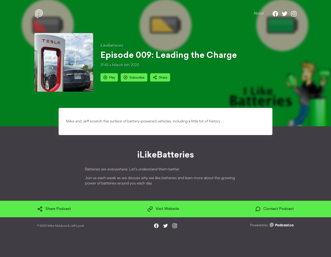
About (259, 13)
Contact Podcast (274, 209)
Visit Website (163, 209)
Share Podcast (54, 209)
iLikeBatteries (111, 46)
